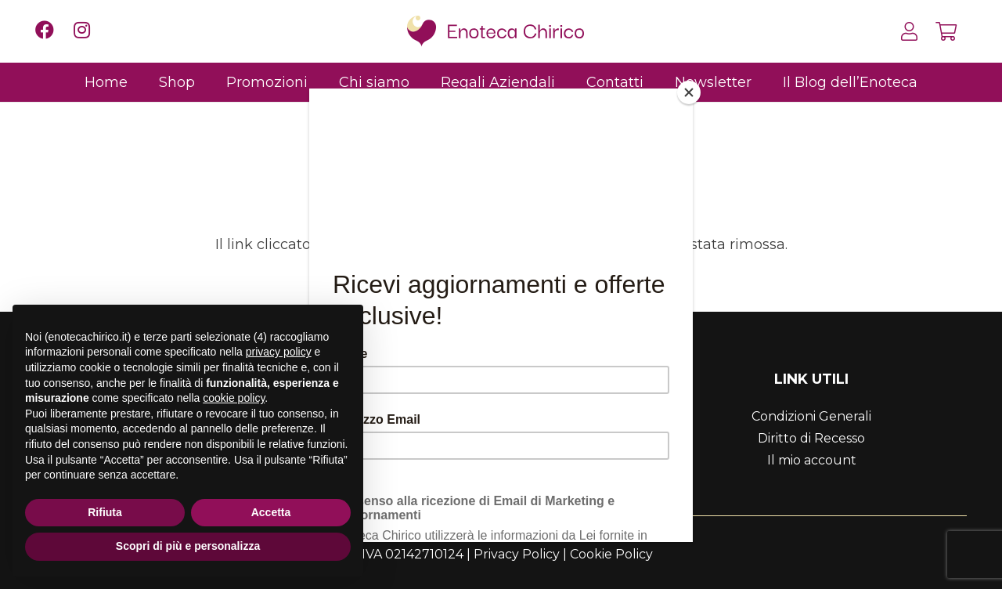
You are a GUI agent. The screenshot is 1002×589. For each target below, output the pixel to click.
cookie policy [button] (234, 398)
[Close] (689, 92)
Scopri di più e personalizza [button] (188, 546)
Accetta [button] (271, 512)
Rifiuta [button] (105, 512)
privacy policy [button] (279, 351)
